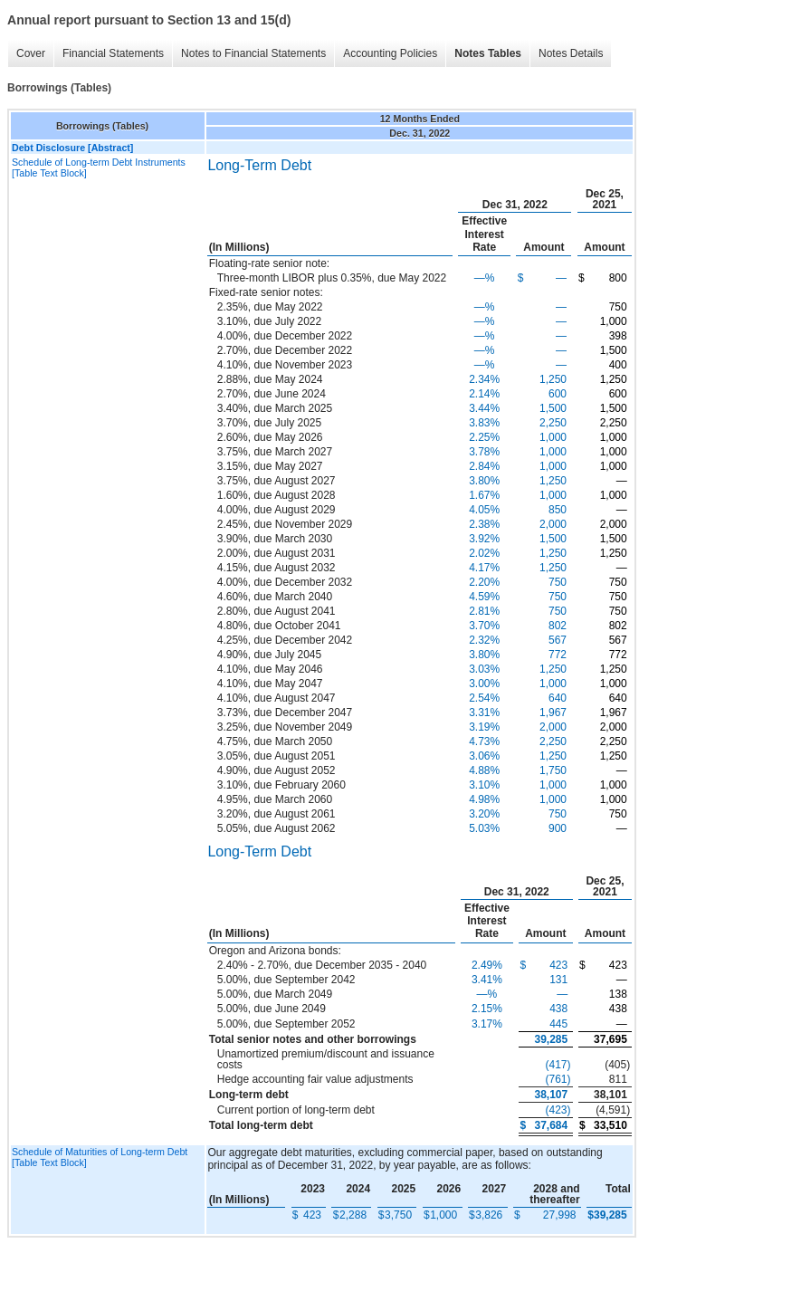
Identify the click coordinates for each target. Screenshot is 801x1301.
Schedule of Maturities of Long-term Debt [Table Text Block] (99, 1157)
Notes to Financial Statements (253, 53)
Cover (30, 53)
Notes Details (571, 53)
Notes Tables (487, 53)
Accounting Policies (390, 53)
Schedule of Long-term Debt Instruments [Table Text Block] (99, 167)
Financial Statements (113, 53)
